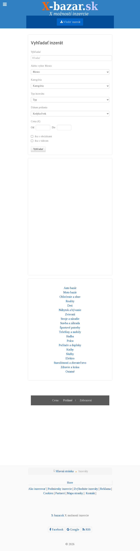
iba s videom (41, 140)
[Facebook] (56, 529)
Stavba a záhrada (70, 323)
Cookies (48, 493)
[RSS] (86, 529)
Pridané (68, 400)
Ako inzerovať (37, 488)
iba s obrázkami (43, 136)
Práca (70, 340)
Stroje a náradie (70, 318)
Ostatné (70, 371)
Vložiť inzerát (70, 21)
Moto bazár (70, 292)
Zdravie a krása (70, 367)
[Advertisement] (70, 216)
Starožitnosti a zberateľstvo (70, 362)
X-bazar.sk (57, 515)
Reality (70, 301)
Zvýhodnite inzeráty (86, 488)
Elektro (70, 358)
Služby (70, 353)
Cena (55, 400)
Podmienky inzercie (60, 488)
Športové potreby (70, 327)
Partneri (60, 493)
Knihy (70, 349)
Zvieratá (70, 314)
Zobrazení (86, 400)
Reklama (105, 488)
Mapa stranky (75, 493)
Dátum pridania (39, 107)
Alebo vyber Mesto (41, 66)
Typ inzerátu (37, 93)
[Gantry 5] (70, 7)
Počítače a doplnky (70, 345)
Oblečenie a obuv (70, 296)
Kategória (36, 79)
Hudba (70, 336)
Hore (70, 482)
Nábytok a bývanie (70, 310)
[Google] (72, 529)
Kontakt (90, 493)
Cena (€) (35, 121)
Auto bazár (70, 288)
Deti (70, 305)
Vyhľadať (36, 52)
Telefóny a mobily (70, 331)
